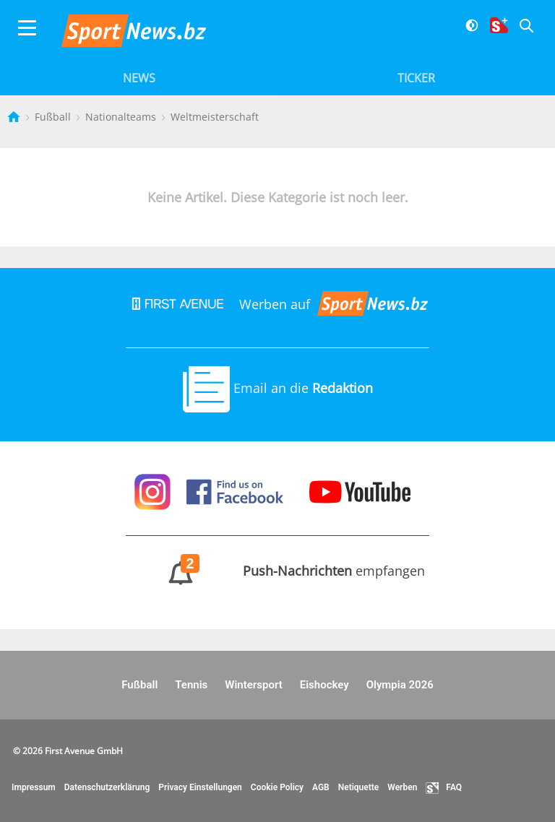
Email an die (278, 388)
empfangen (278, 570)
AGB (321, 787)
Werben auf (277, 304)
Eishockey (324, 684)
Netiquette (358, 787)
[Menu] (27, 33)
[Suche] (520, 33)
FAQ (444, 788)
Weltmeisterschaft (215, 117)
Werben (402, 787)
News (139, 78)
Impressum (34, 787)
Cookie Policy (277, 787)
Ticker (416, 78)
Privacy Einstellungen (200, 787)
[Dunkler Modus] (466, 33)
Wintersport (253, 684)
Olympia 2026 (400, 684)
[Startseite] (15, 117)
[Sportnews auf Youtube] (360, 490)
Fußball (54, 117)
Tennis (191, 684)
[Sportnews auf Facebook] (236, 490)
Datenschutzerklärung (107, 787)
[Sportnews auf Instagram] (154, 490)
